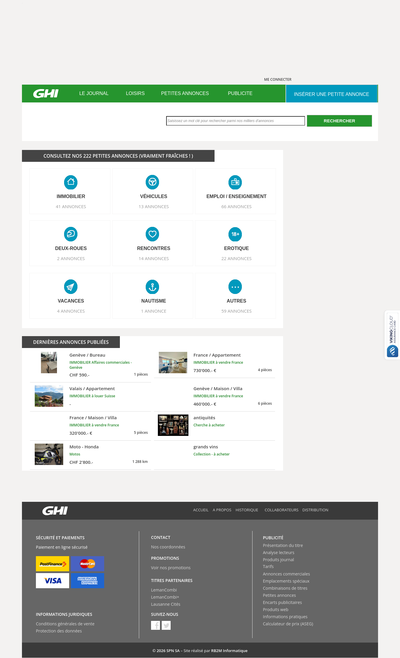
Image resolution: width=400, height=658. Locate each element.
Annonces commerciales (286, 574)
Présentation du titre (283, 545)
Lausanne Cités (165, 604)
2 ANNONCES (71, 258)
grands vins (205, 447)
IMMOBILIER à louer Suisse (92, 395)
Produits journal (278, 559)
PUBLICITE (240, 93)
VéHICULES (153, 196)
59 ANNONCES (236, 311)
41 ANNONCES (71, 206)
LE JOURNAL (94, 93)
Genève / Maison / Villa (217, 388)
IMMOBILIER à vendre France (218, 362)
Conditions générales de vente (65, 624)
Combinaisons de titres (285, 588)
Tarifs (268, 566)
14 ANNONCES (154, 258)
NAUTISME (153, 300)
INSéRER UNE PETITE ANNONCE (331, 94)
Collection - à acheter (211, 454)
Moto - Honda (84, 447)
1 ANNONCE (153, 311)
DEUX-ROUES (71, 248)
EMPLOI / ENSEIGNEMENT (237, 196)
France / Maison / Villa (93, 417)
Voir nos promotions (171, 567)
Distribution (315, 510)
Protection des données (59, 631)
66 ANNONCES (236, 206)
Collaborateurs (282, 510)
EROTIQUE (236, 248)
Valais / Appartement (92, 388)
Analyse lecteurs (278, 552)
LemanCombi (164, 590)
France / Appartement (217, 355)
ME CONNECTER (277, 79)
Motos (74, 454)
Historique (247, 510)
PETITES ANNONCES (185, 93)
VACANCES (71, 300)
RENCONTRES (153, 248)
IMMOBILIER (71, 196)
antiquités (204, 417)
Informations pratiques (285, 616)
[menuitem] (94, 93)
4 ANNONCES (71, 311)
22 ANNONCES (236, 258)
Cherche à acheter (209, 425)
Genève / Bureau (87, 355)
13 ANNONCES (154, 206)
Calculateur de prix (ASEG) (288, 624)
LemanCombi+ (165, 597)
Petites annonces (279, 595)
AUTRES (236, 300)
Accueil (201, 510)
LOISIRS (135, 93)
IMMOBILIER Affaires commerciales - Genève (100, 365)
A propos (222, 510)
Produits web (275, 609)
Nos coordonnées (168, 547)
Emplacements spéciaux (286, 581)
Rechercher (339, 120)
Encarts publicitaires (282, 602)
